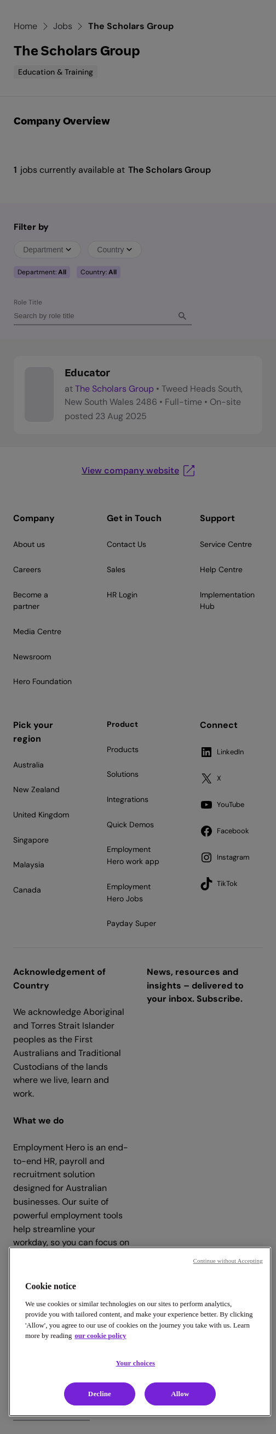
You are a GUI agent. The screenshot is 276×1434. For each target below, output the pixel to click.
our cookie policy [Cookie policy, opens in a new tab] (100, 1335)
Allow (180, 1394)
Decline (99, 1394)
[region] (140, 1331)
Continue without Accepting (228, 1260)
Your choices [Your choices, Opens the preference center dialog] (136, 1363)
